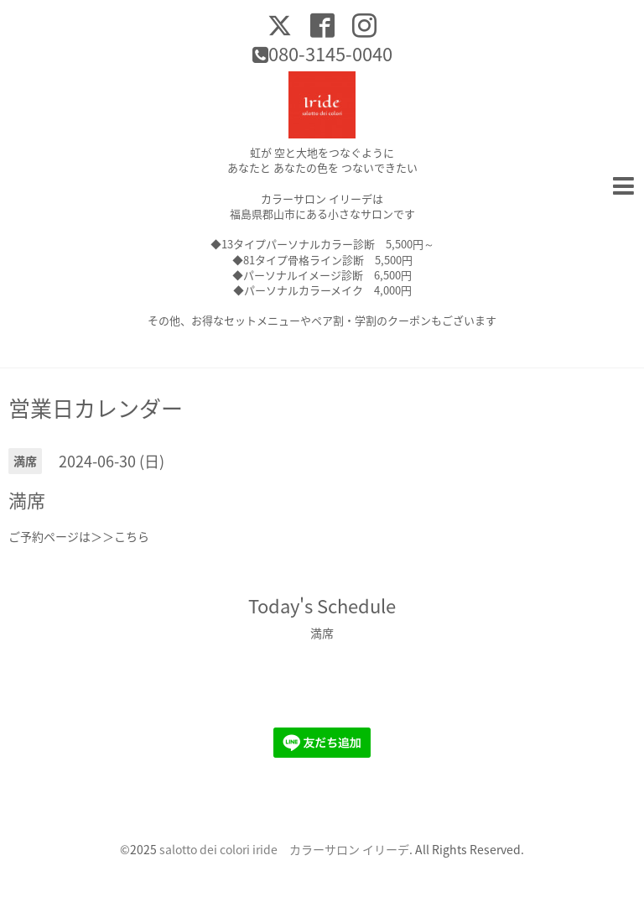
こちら (131, 536)
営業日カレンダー (95, 408)
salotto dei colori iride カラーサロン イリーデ (284, 849)
